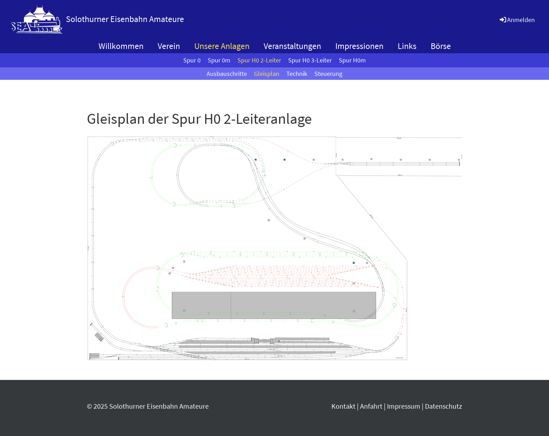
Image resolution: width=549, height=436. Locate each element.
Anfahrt (371, 406)
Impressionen (359, 45)
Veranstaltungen (292, 45)
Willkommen (121, 45)
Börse (441, 45)
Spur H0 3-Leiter (310, 60)
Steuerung (328, 74)
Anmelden (517, 20)
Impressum (403, 406)
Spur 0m (219, 60)
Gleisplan (266, 74)
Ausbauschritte (227, 74)
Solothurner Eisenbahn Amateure (125, 18)
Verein (169, 45)
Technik (296, 74)
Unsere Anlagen (222, 45)
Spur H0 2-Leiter (259, 60)
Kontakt (343, 406)
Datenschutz (443, 406)
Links (407, 45)
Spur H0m (352, 60)
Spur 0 (192, 60)
